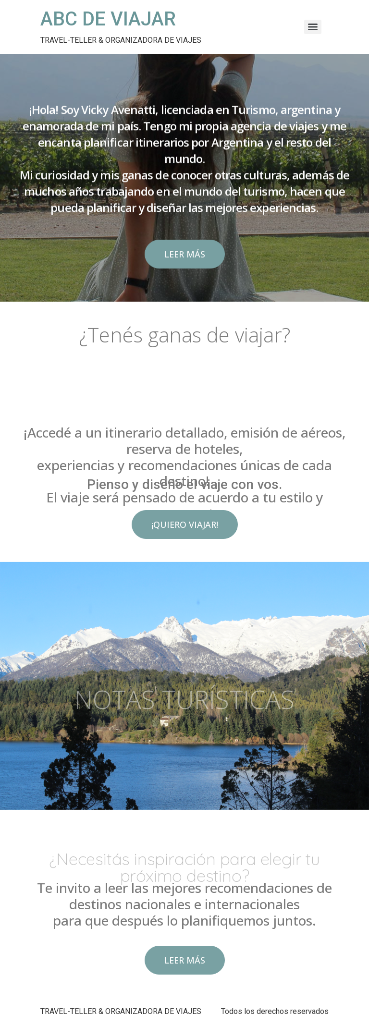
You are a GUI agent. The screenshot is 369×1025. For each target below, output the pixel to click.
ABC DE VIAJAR (108, 19)
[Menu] (312, 27)
